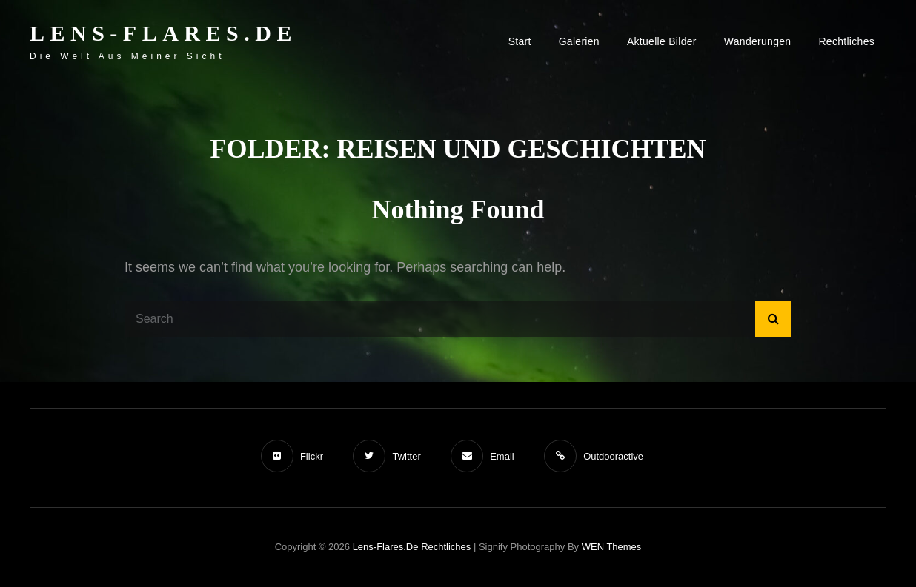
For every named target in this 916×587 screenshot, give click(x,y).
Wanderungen (757, 41)
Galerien (579, 41)
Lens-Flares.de (163, 33)
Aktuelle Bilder (662, 41)
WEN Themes (612, 546)
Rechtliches (846, 41)
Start (519, 41)
